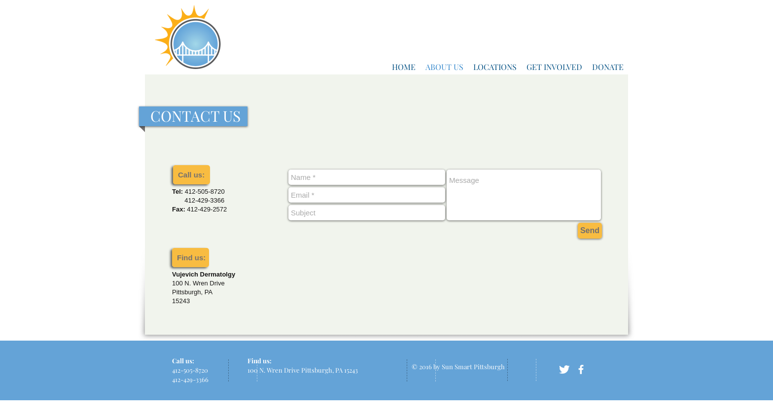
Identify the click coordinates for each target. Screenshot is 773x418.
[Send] (590, 231)
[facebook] (581, 369)
